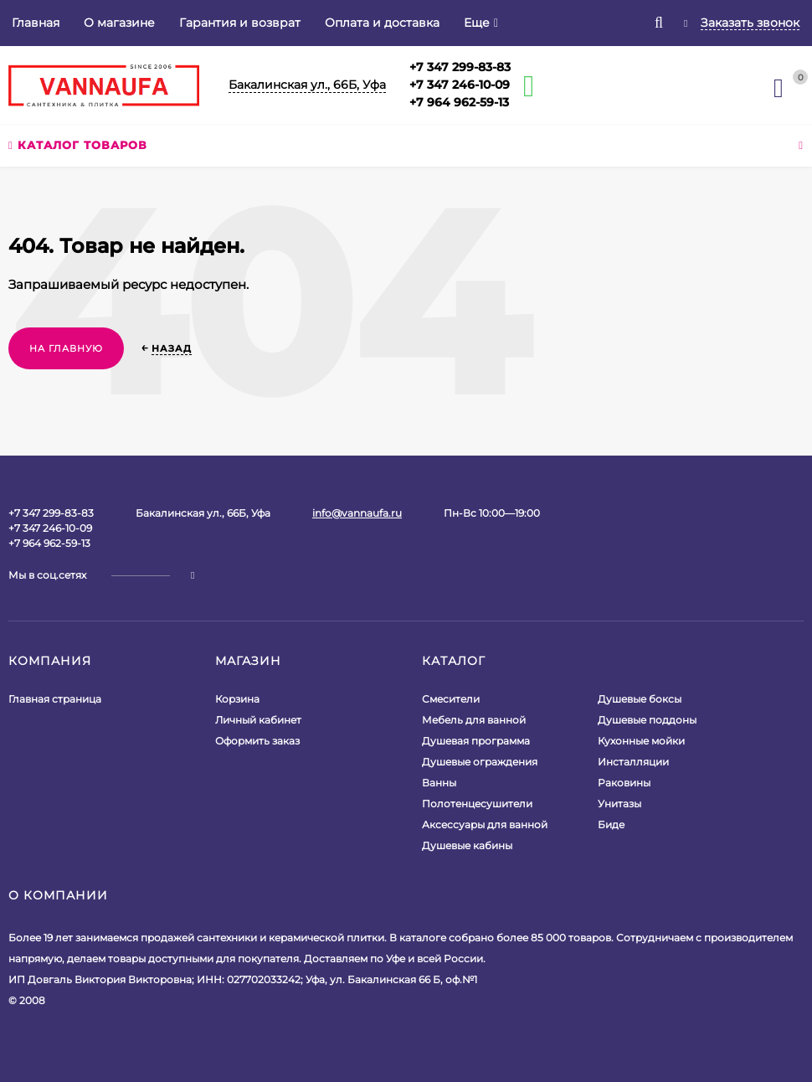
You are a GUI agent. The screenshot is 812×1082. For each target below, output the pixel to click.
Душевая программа (476, 740)
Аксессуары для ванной (484, 824)
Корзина (237, 699)
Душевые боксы (639, 699)
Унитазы (619, 803)
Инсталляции (633, 761)
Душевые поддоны (647, 720)
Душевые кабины (467, 845)
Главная (35, 22)
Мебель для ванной (474, 720)
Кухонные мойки (641, 740)
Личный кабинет (258, 720)
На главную (66, 348)
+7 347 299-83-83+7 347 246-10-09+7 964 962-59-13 (460, 84)
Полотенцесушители (477, 803)
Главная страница (54, 699)
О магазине (119, 22)
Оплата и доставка (382, 22)
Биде (611, 824)
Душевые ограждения (479, 761)
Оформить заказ (257, 740)
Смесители (451, 699)
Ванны (439, 782)
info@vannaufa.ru (357, 513)
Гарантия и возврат (240, 22)
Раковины (624, 782)
